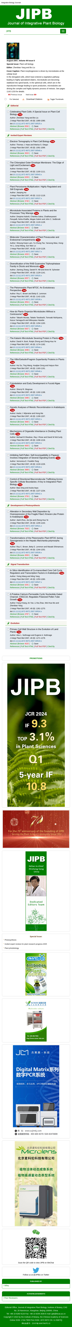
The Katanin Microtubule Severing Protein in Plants (34, 338)
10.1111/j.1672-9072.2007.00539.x (27, 552)
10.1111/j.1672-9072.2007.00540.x (27, 150)
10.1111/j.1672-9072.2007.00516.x (27, 467)
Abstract (13, 126)
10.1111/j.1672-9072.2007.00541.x (27, 225)
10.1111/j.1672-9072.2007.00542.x (27, 494)
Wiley (6, 1285)
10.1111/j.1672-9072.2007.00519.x (27, 641)
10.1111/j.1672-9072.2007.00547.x (27, 582)
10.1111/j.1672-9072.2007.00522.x (27, 419)
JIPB (8, 31)
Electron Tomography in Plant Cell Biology (30, 141)
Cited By (51, 129)
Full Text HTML (27, 129)
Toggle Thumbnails (57, 99)
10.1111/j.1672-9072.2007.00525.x (27, 124)
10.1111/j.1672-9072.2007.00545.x (27, 326)
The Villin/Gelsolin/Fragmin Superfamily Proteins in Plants (37, 359)
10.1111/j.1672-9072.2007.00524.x (27, 611)
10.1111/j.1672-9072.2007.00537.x (27, 198)
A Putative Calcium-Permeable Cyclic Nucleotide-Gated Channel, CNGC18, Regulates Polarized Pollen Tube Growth (36, 597)
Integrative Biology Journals (11, 3)
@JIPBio (37, 1275)
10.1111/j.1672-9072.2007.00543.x (27, 174)
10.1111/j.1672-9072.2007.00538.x (27, 299)
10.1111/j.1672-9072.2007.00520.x (27, 275)
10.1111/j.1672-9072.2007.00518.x (27, 395)
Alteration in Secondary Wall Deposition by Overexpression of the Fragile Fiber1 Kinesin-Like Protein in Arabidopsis (37, 514)
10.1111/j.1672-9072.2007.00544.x (27, 347)
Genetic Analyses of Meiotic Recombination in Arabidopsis (37, 407)
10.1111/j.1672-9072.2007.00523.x (27, 443)
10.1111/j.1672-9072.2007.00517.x (27, 251)
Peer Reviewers (11, 1298)
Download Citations (34, 99)
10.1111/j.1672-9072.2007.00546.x (27, 371)
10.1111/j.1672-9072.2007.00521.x (27, 526)
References (15, 129)
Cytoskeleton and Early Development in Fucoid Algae (35, 383)
